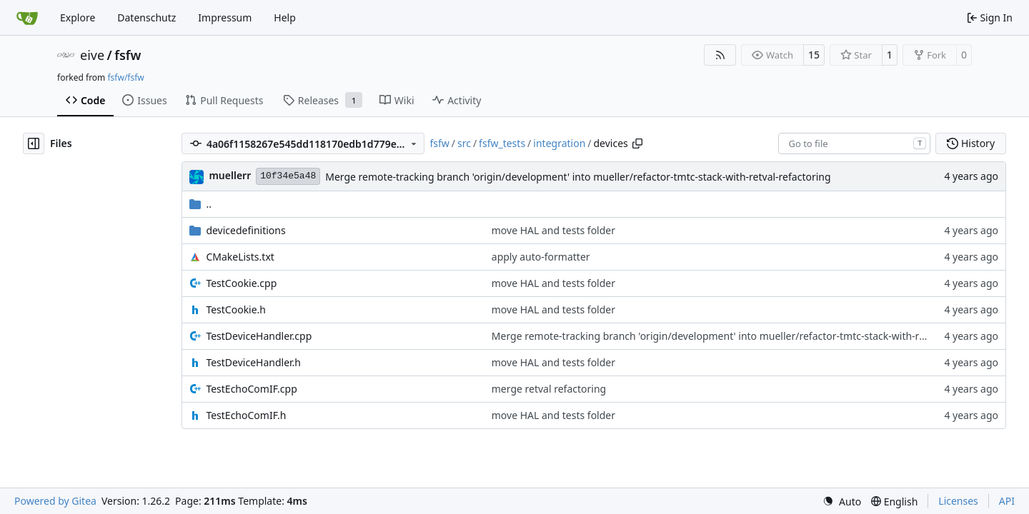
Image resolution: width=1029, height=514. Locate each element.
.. (200, 204)
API (1007, 501)
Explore (77, 17)
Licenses (958, 501)
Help (285, 17)
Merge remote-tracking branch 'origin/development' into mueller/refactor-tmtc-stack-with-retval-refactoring (577, 176)
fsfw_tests (502, 143)
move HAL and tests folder (553, 230)
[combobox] (854, 143)
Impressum (225, 17)
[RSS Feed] (720, 55)
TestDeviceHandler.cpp (259, 336)
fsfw (127, 55)
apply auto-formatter (541, 256)
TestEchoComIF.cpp (251, 388)
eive (92, 55)
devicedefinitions (245, 230)
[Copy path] (637, 143)
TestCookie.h (236, 309)
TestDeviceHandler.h (253, 362)
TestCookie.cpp (241, 283)
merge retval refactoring (549, 388)
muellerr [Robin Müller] (230, 175)
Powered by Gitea (55, 501)
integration (559, 143)
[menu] (841, 501)
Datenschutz (146, 17)
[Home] (27, 18)
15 (814, 54)
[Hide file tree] (33, 143)
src (464, 143)
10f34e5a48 (288, 176)
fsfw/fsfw (125, 77)
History (971, 143)
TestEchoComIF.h (246, 415)
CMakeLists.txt (240, 256)
